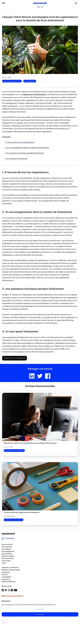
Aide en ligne (6, 560)
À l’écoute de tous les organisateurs (20, 142)
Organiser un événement (14, 358)
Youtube (15, 590)
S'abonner (40, 614)
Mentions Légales (8, 556)
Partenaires (6, 572)
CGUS (4, 563)
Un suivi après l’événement (16, 159)
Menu (3, 3)
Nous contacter (7, 544)
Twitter (39, 376)
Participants (6, 579)
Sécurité (5, 574)
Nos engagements (8, 551)
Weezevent (40, 3)
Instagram (9, 590)
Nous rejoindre (7, 546)
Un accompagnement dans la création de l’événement (27, 148)
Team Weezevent (30, 81)
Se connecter (75, 3)
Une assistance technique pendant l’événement (25, 153)
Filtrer (40, 7)
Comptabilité (6, 577)
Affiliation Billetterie (8, 581)
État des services (7, 558)
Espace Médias (7, 553)
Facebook (47, 376)
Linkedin (31, 376)
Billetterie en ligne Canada (11, 570)
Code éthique (6, 549)
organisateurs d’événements (34, 94)
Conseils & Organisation (11, 81)
